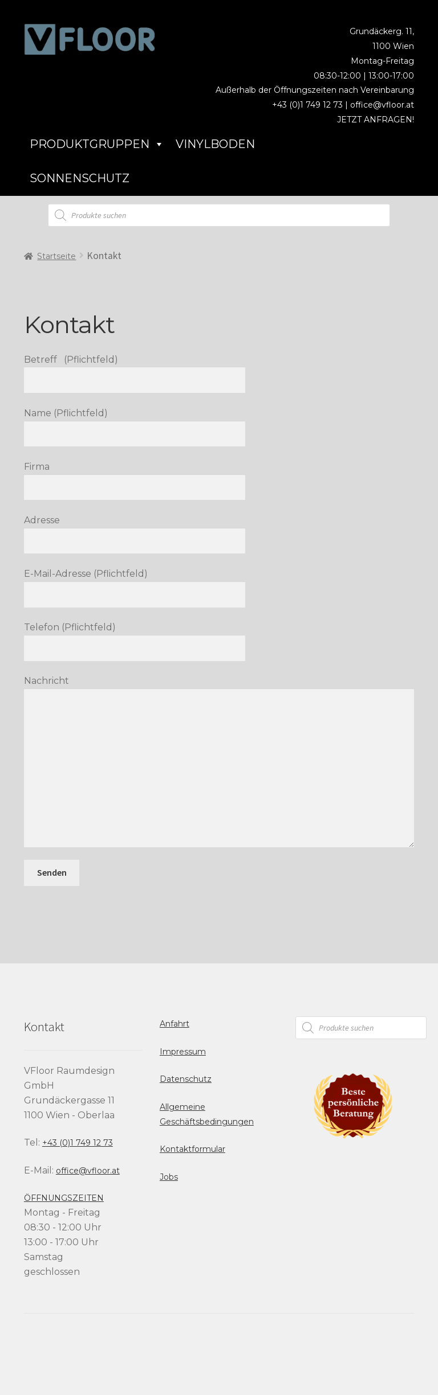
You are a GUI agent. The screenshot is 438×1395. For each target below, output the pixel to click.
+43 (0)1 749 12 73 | (311, 105)
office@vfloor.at (382, 105)
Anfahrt (174, 1024)
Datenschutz (186, 1079)
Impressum (183, 1052)
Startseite (56, 256)
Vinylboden (215, 144)
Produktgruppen (97, 144)
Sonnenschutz (79, 178)
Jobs (169, 1177)
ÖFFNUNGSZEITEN (64, 1198)
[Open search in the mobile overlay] (219, 215)
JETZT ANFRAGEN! (375, 119)
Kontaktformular (192, 1149)
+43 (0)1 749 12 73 (77, 1143)
